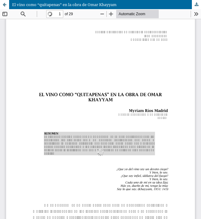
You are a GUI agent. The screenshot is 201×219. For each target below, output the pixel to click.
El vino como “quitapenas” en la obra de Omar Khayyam (64, 4)
